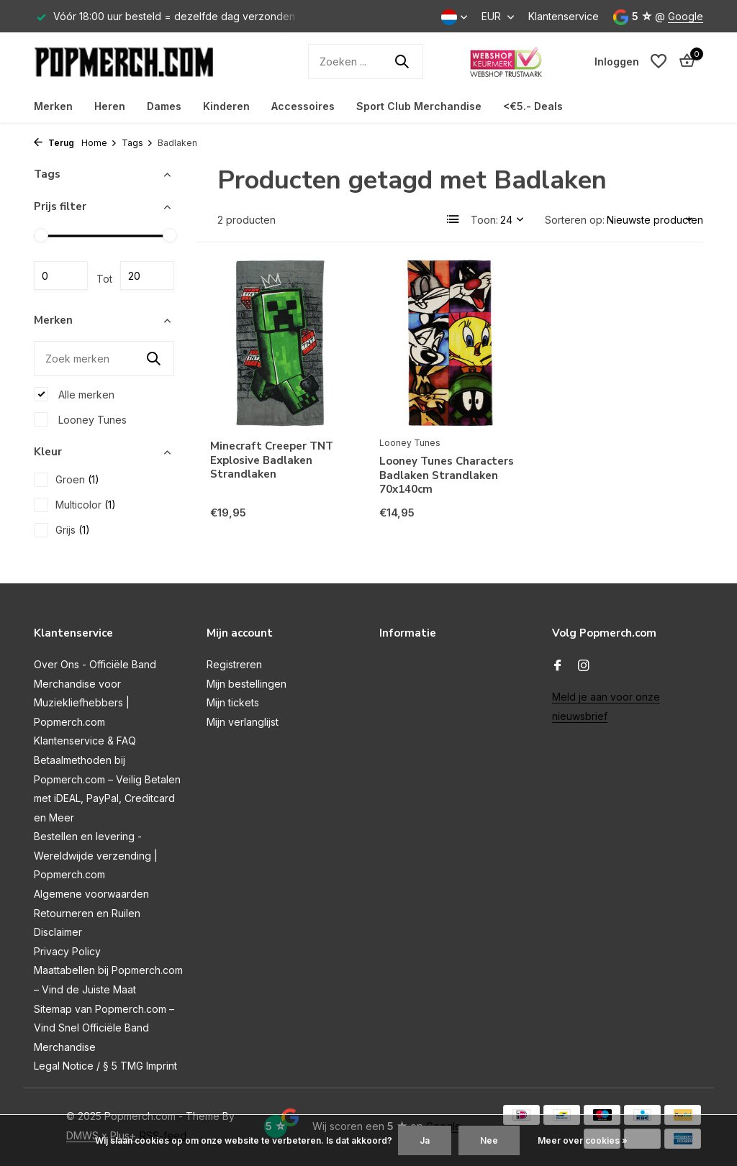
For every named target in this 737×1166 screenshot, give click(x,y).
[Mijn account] (616, 61)
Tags (137, 142)
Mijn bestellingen (246, 684)
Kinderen (226, 106)
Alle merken (74, 394)
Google (685, 16)
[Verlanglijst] (658, 61)
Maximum (147, 275)
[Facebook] (558, 666)
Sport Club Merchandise (418, 106)
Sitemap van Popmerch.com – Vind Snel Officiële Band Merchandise (104, 1028)
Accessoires (303, 106)
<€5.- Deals (533, 106)
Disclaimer (58, 932)
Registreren (234, 664)
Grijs (62, 530)
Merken (53, 106)
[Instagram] (583, 666)
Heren (109, 106)
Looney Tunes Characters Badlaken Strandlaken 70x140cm (446, 475)
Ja (425, 1140)
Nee (489, 1140)
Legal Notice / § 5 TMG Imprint (105, 1066)
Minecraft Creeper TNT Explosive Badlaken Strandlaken (271, 460)
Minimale (61, 275)
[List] (453, 219)
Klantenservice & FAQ (85, 740)
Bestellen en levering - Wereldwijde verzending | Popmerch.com (96, 855)
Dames (164, 106)
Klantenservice (563, 16)
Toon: (484, 220)
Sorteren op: (575, 220)
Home (99, 142)
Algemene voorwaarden (91, 894)
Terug (54, 142)
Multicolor (75, 505)
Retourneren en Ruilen (87, 913)
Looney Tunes (80, 419)
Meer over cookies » (583, 1140)
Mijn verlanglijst (243, 722)
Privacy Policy (67, 951)
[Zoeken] (365, 61)
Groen (66, 480)
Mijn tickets (233, 702)
